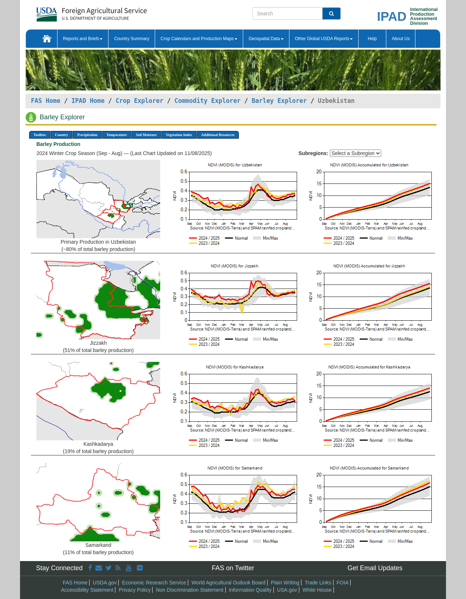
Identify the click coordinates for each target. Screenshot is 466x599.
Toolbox (39, 135)
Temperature (117, 135)
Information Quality (250, 590)
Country (61, 135)
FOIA (343, 583)
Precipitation (87, 135)
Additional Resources (217, 135)
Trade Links (318, 583)
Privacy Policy (134, 590)
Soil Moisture (146, 135)
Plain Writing (285, 583)
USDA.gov (104, 583)
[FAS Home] (73, 11)
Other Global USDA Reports (324, 38)
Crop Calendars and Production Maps (199, 38)
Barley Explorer (279, 100)
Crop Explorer (139, 100)
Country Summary (131, 38)
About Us (401, 38)
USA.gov (287, 590)
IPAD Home (87, 100)
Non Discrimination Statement (189, 590)
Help (372, 38)
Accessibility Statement (87, 590)
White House (317, 590)
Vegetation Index (179, 135)
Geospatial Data (266, 38)
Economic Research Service (154, 583)
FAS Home (45, 100)
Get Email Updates (374, 568)
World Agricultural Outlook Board (228, 583)
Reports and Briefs (83, 38)
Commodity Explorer (207, 100)
